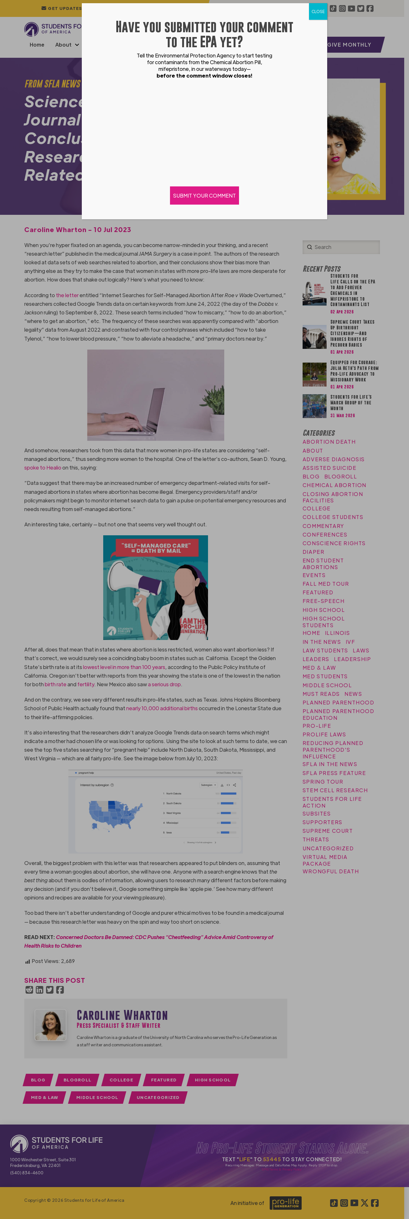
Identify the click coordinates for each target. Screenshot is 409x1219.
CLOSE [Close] (318, 11)
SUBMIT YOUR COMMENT (204, 195)
